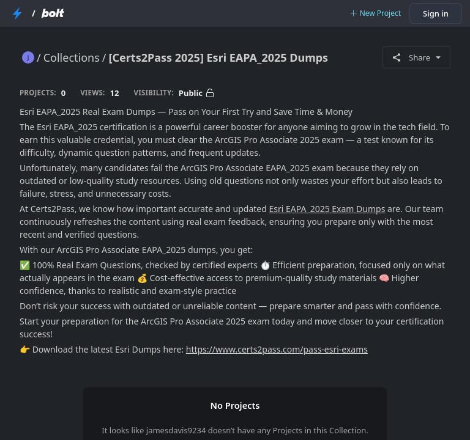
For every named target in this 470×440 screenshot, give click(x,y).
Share (416, 57)
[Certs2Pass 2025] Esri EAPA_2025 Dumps (219, 57)
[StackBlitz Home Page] (17, 13)
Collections (71, 57)
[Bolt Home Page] (52, 13)
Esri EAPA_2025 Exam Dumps (327, 209)
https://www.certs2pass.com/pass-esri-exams (277, 349)
